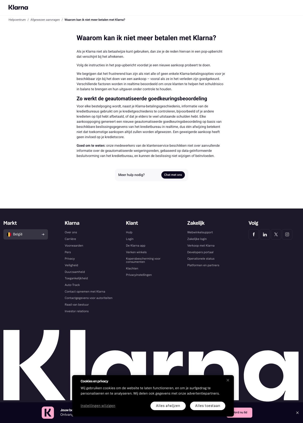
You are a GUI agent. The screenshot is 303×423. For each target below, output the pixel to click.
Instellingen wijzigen (98, 406)
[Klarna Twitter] (276, 234)
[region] (153, 396)
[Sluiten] (228, 380)
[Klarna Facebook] (254, 234)
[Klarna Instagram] (287, 234)
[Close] (297, 412)
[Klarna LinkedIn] (265, 234)
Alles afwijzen (168, 406)
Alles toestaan (207, 406)
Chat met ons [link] (173, 175)
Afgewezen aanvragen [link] (45, 20)
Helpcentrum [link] (17, 20)
